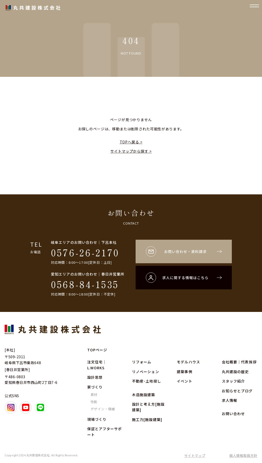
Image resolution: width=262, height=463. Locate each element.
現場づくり (97, 419)
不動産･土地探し (146, 381)
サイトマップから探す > (130, 151)
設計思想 (95, 377)
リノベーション (145, 371)
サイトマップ (194, 455)
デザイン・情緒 (103, 408)
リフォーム (141, 361)
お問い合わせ (233, 413)
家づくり (95, 387)
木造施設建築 (143, 394)
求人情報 (229, 400)
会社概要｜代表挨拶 (239, 361)
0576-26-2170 (85, 252)
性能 (94, 401)
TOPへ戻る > (131, 141)
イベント (184, 381)
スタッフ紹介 (233, 381)
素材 (94, 394)
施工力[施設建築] (147, 419)
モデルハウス (188, 361)
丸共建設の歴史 (235, 371)
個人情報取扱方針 (243, 455)
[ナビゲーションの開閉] (254, 7)
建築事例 (184, 371)
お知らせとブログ (237, 390)
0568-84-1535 (85, 284)
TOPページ (97, 349)
